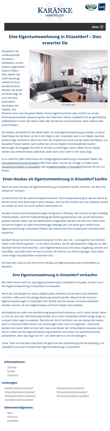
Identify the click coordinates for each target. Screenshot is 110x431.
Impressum (12, 374)
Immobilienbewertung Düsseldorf (20, 163)
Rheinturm (12, 416)
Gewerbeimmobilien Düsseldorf (20, 395)
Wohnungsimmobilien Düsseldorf (73, 395)
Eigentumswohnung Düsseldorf (20, 391)
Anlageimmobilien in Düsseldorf (65, 166)
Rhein (10, 412)
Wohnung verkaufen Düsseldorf (72, 391)
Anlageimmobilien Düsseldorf (19, 387)
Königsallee (12, 420)
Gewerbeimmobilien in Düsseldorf (21, 166)
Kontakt (11, 371)
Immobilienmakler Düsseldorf (19, 399)
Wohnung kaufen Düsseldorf (70, 387)
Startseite (12, 367)
